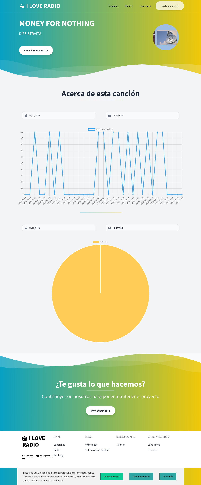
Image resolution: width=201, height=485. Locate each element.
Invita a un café (170, 6)
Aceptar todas (111, 476)
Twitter (120, 444)
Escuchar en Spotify (36, 50)
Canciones (145, 6)
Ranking (113, 6)
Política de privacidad (97, 450)
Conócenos (154, 444)
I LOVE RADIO (40, 6)
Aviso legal (91, 444)
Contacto (153, 450)
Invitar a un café (100, 410)
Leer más (168, 476)
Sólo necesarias (141, 476)
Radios (128, 6)
